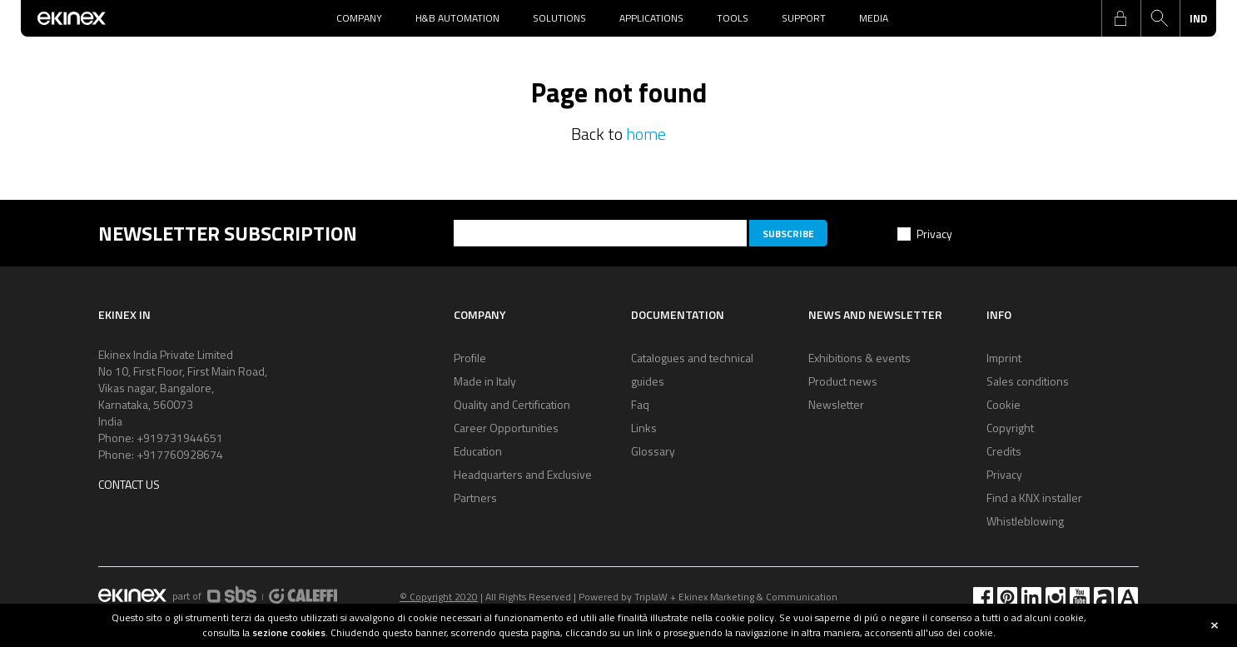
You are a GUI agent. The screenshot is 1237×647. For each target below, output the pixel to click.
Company (359, 18)
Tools (732, 18)
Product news (842, 381)
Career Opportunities (506, 427)
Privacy (934, 233)
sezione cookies (288, 632)
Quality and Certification (512, 404)
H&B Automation (457, 18)
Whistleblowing (1025, 521)
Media (873, 18)
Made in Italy (485, 381)
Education (478, 451)
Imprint (1003, 357)
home (646, 134)
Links (644, 427)
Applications (651, 18)
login (1120, 18)
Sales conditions (1027, 381)
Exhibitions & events (859, 357)
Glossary (653, 451)
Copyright (1010, 427)
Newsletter (836, 404)
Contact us (129, 484)
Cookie (1003, 404)
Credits (1003, 451)
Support (804, 18)
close (1215, 625)
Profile (470, 357)
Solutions (559, 18)
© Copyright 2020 (439, 597)
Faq (640, 404)
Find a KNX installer (1034, 497)
